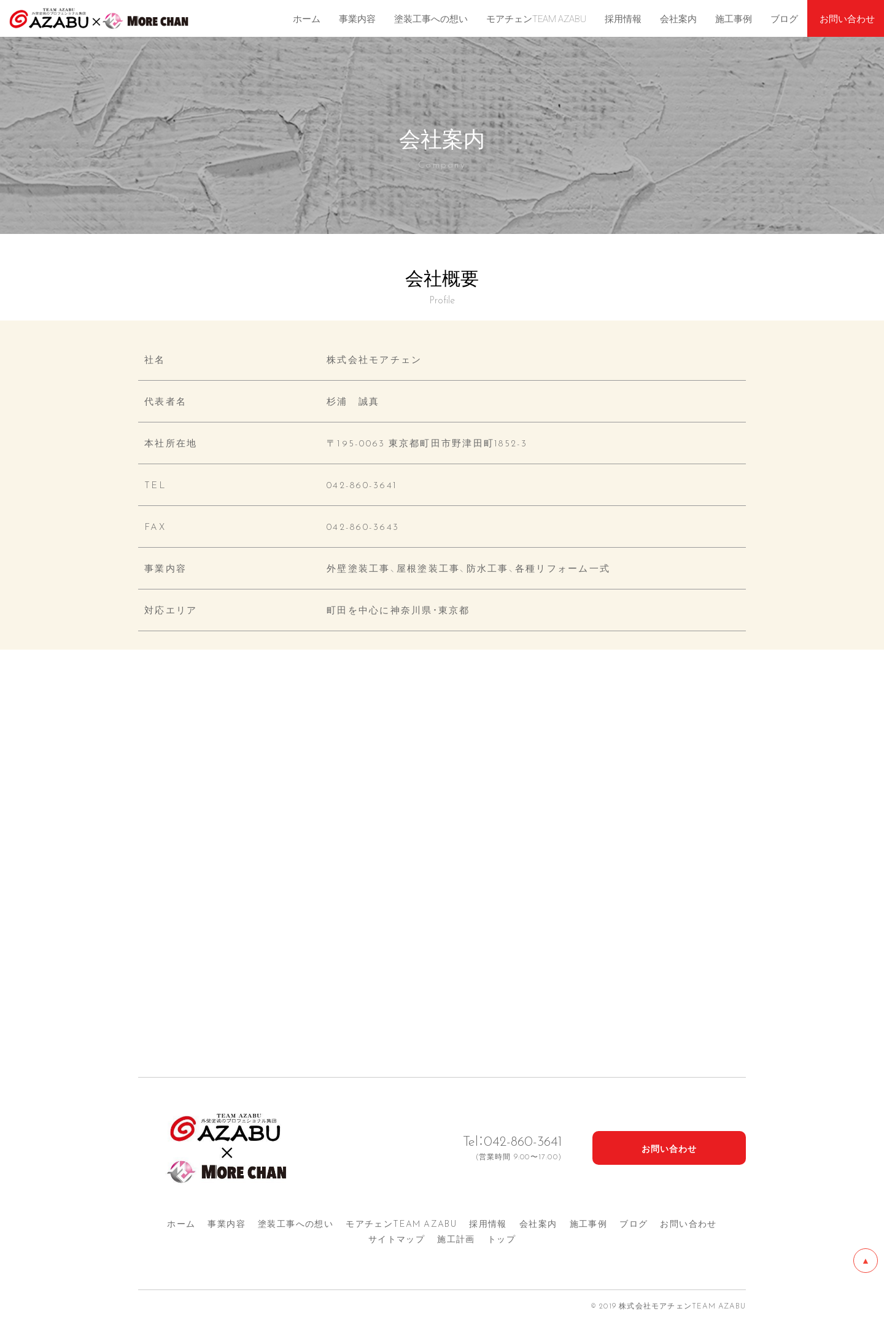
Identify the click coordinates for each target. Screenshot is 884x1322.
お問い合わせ (688, 1223)
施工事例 (589, 1223)
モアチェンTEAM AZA (401, 1223)
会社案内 (538, 1223)
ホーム (181, 1223)
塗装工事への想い (295, 1223)
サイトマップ (396, 1238)
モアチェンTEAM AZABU (536, 18)
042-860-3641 (362, 484)
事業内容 (226, 1223)
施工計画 (456, 1238)
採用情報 (488, 1223)
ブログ (633, 1223)
